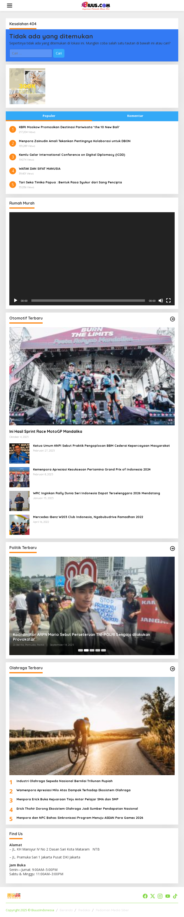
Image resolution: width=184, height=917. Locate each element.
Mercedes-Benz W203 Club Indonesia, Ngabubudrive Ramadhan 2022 (88, 517)
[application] (92, 258)
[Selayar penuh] (168, 300)
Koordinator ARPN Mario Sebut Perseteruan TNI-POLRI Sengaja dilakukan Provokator (81, 637)
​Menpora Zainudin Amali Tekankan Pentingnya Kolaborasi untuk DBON (75, 141)
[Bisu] (160, 300)
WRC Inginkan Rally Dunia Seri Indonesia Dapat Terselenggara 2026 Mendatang (96, 493)
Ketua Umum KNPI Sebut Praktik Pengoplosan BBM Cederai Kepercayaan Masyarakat (101, 445)
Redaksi (84, 910)
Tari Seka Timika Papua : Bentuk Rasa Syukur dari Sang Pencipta (70, 182)
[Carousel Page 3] (92, 650)
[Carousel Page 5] (103, 650)
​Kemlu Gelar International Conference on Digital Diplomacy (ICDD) (72, 155)
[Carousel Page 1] (80, 650)
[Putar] (15, 300)
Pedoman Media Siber (112, 910)
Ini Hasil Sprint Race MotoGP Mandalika (45, 431)
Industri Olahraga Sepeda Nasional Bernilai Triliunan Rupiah (65, 781)
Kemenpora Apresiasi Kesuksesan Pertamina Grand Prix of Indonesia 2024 (91, 469)
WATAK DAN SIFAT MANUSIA (39, 168)
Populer (49, 116)
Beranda (66, 910)
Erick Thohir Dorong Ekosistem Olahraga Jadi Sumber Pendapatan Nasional (77, 808)
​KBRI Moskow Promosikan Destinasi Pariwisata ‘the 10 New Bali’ (69, 127)
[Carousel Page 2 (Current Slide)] (86, 650)
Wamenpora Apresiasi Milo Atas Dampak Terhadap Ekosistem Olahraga (74, 790)
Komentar (135, 116)
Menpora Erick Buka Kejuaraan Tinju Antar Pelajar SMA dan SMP (67, 799)
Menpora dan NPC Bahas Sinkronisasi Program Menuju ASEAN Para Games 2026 (80, 818)
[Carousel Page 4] (97, 650)
